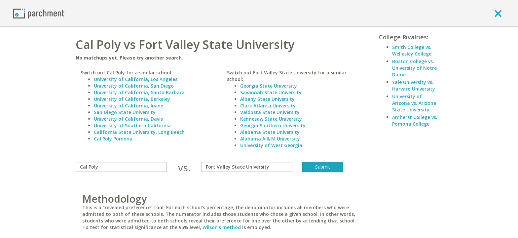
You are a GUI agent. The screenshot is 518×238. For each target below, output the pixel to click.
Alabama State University (270, 132)
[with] (247, 167)
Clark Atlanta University (268, 105)
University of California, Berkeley (132, 99)
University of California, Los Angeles (135, 79)
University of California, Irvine (128, 105)
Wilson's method (222, 227)
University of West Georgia (271, 145)
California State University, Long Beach (139, 132)
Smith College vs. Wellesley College (411, 50)
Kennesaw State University (271, 119)
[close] (498, 13)
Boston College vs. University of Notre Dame (414, 68)
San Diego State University (125, 112)
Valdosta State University (270, 112)
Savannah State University (271, 92)
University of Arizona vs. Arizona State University (414, 103)
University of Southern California (132, 125)
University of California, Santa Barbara (139, 92)
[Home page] (39, 13)
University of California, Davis (128, 119)
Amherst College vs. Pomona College (414, 120)
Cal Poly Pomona (113, 139)
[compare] (121, 167)
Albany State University (267, 99)
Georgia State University (268, 86)
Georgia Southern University (273, 125)
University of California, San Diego (134, 86)
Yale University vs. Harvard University (413, 85)
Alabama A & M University (270, 139)
